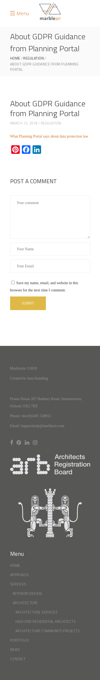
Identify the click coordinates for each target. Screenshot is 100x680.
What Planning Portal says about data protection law (49, 136)
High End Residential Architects (45, 621)
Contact (18, 659)
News (15, 649)
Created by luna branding (29, 378)
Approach (19, 574)
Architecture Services (36, 612)
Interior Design (27, 593)
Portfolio (19, 640)
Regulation (33, 58)
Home (15, 58)
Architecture (25, 602)
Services (18, 584)
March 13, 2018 (23, 123)
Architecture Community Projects (47, 631)
